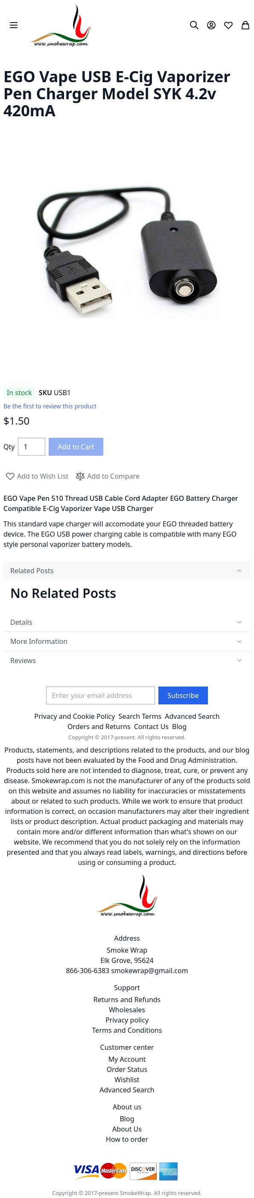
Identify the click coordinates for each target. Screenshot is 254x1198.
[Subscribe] (182, 695)
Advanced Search (192, 716)
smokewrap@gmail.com (149, 970)
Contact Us (151, 726)
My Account (127, 1059)
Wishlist (126, 1079)
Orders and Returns (99, 726)
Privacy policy (127, 1020)
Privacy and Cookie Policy (74, 716)
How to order (127, 1139)
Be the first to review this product (49, 406)
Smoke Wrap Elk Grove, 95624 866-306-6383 (109, 960)
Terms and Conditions (127, 1030)
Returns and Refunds (127, 999)
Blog (179, 726)
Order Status (127, 1069)
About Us (127, 1129)
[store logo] (60, 25)
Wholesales (127, 1009)
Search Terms (139, 716)
